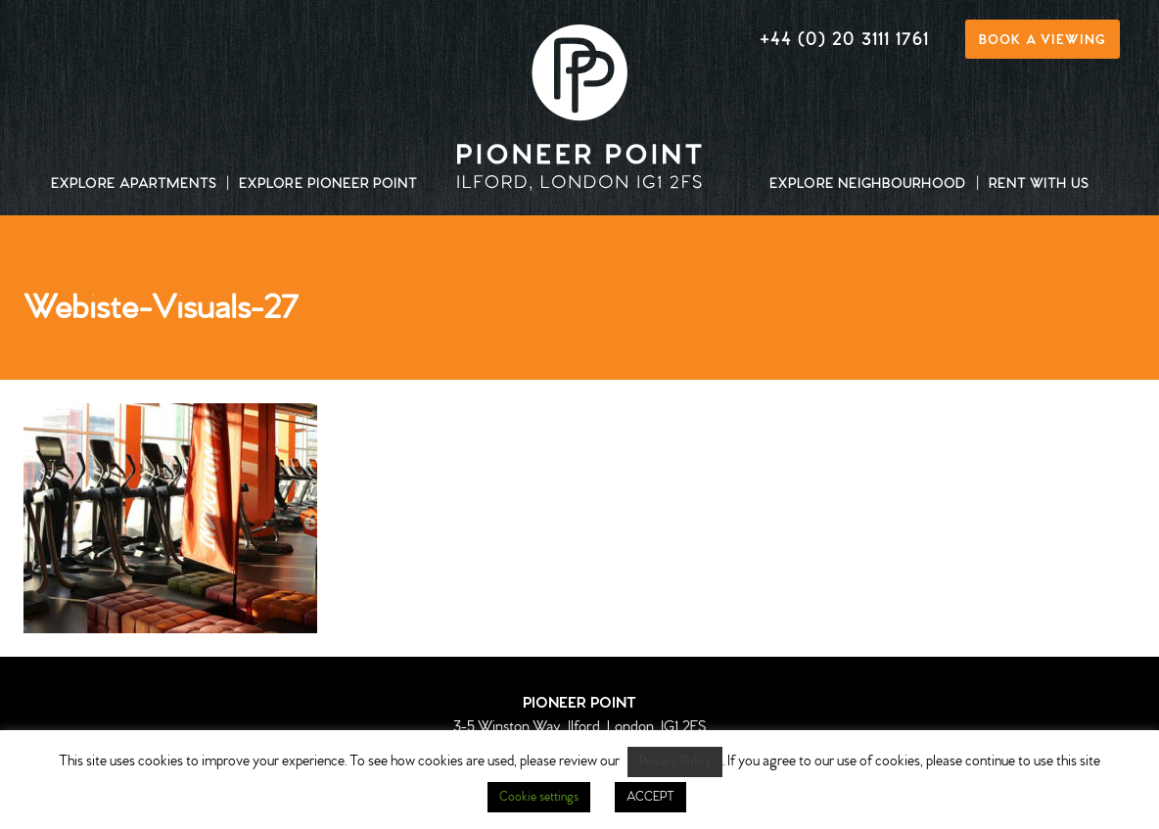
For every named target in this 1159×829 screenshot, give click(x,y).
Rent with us (1039, 185)
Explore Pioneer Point (328, 185)
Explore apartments (133, 185)
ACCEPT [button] (650, 797)
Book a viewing (1042, 40)
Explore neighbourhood (867, 185)
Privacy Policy (675, 762)
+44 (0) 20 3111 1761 (844, 40)
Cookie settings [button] (539, 797)
